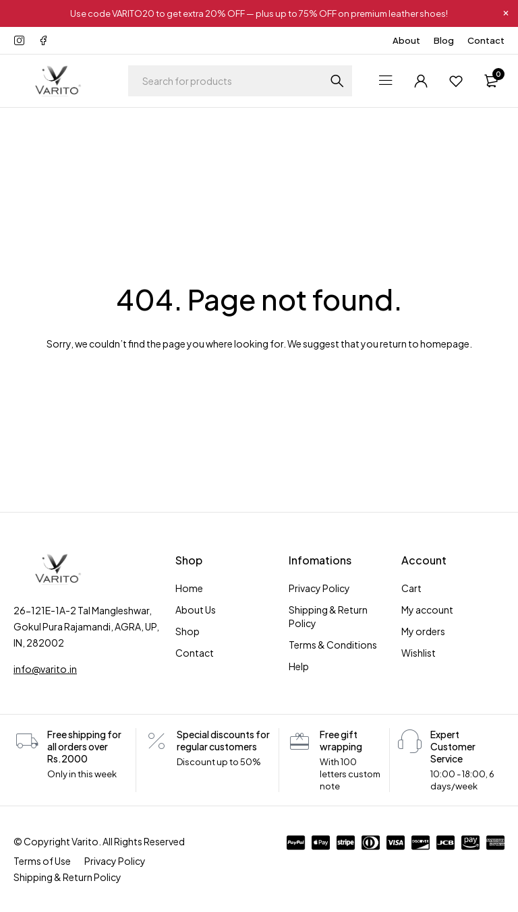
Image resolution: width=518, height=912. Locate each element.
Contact (486, 40)
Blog (444, 40)
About (406, 40)
